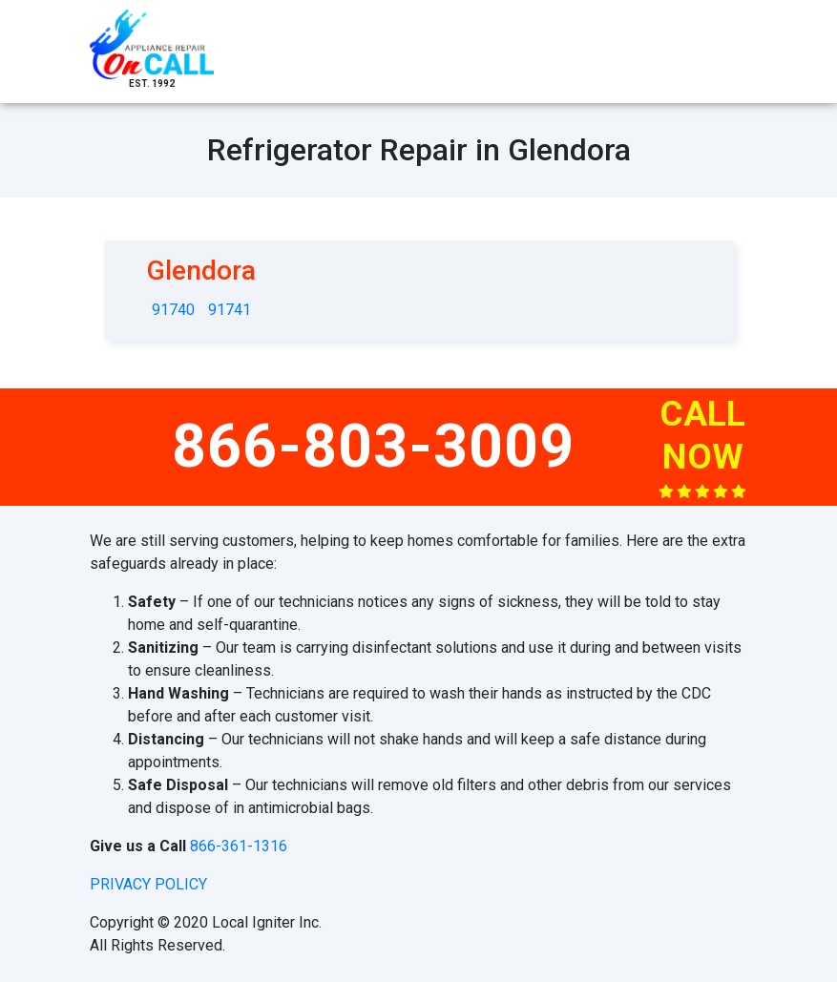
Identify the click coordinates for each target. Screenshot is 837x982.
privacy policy (148, 884)
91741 (229, 310)
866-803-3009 (373, 446)
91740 (173, 310)
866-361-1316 (238, 846)
